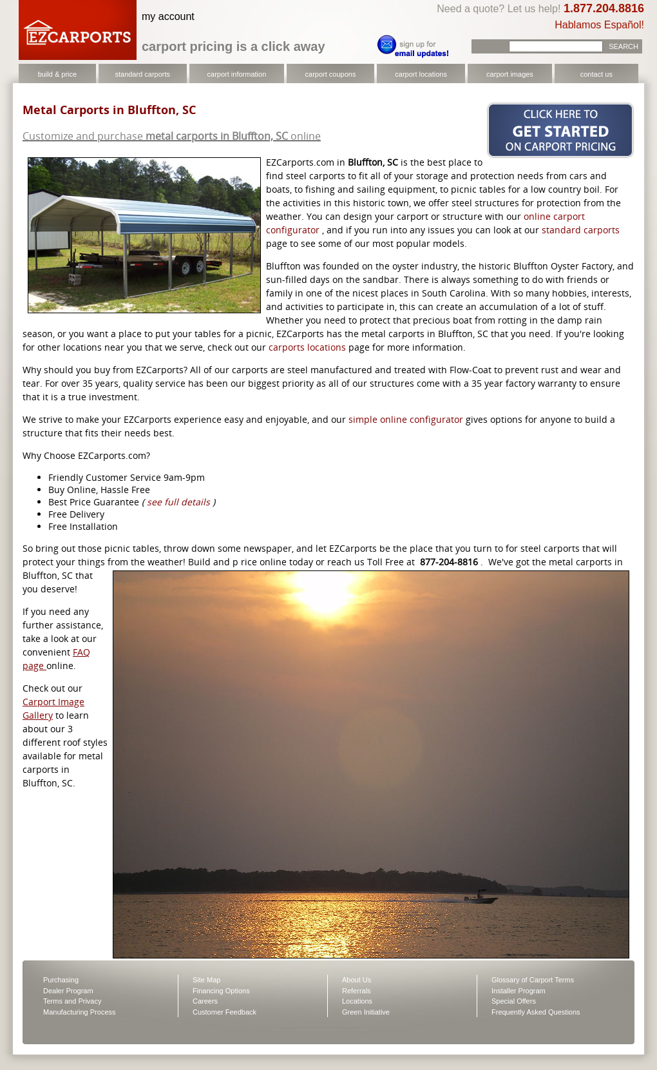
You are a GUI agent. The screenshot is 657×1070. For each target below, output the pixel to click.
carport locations (421, 74)
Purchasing (61, 980)
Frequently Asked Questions (535, 1012)
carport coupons (330, 74)
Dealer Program (68, 991)
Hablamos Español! (599, 24)
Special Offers (513, 1001)
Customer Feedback (224, 1012)
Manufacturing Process (79, 1012)
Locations (357, 1001)
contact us (596, 74)
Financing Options (221, 991)
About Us (356, 980)
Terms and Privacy (72, 1001)
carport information (237, 74)
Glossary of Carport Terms (532, 980)
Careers (205, 1001)
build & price (57, 74)
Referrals (356, 991)
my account (168, 16)
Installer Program (518, 991)
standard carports (142, 74)
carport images (509, 74)
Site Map (206, 980)
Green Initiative (366, 1012)
